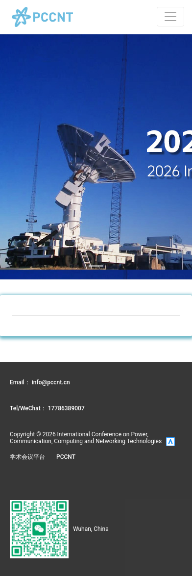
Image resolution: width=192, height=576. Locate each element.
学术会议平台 (27, 456)
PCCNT (65, 456)
